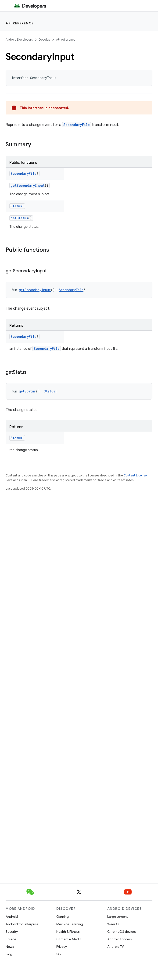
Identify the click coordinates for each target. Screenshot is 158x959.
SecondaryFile (76, 124)
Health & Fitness (67, 931)
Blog (9, 954)
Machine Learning (69, 924)
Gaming (62, 916)
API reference (20, 23)
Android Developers (19, 40)
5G (58, 954)
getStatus (19, 218)
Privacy (61, 946)
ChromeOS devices (121, 931)
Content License (135, 475)
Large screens (117, 916)
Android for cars (119, 939)
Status (16, 206)
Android (12, 916)
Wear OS (114, 924)
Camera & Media (68, 939)
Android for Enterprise (22, 924)
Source (11, 939)
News (10, 946)
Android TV (115, 946)
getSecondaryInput (28, 185)
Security (12, 931)
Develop (44, 40)
